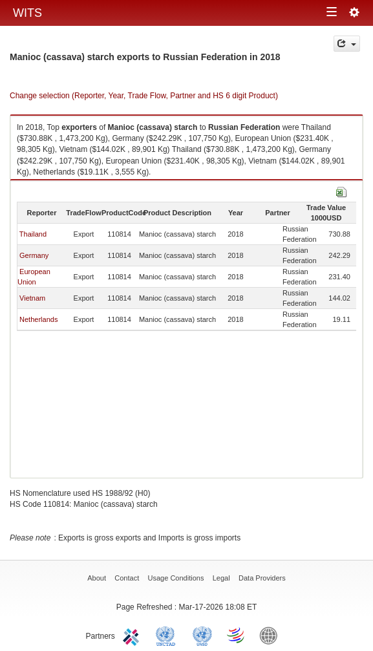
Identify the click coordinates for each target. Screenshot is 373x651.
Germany (33, 255)
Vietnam (32, 298)
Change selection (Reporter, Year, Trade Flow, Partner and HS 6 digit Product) (144, 95)
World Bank (271, 635)
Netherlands (38, 319)
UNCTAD (168, 635)
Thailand (33, 234)
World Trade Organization (237, 635)
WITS (27, 12)
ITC (133, 635)
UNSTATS (202, 635)
